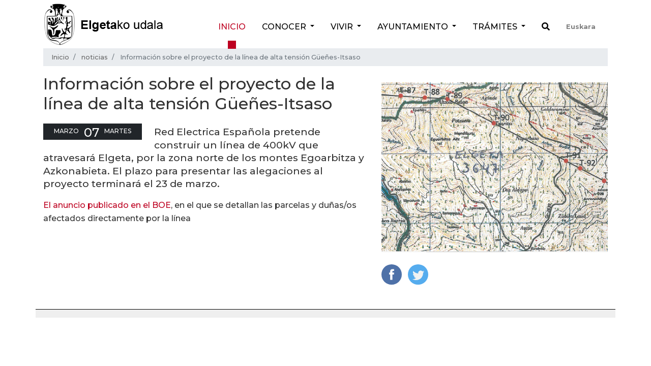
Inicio (232, 27)
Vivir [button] (343, 27)
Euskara (581, 26)
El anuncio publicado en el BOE (107, 205)
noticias (94, 57)
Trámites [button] (495, 27)
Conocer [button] (285, 27)
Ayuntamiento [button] (413, 27)
